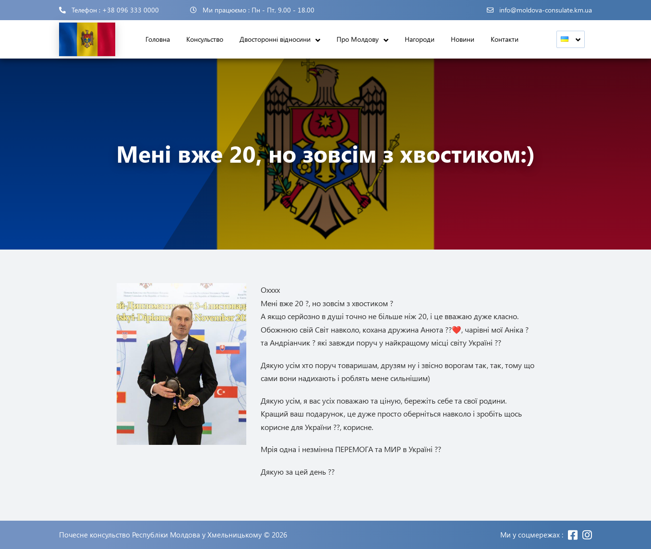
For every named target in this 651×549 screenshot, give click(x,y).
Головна (157, 39)
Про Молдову (358, 39)
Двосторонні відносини (275, 39)
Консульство (204, 39)
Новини (462, 39)
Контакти (504, 39)
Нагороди (419, 39)
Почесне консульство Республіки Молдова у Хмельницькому (160, 534)
